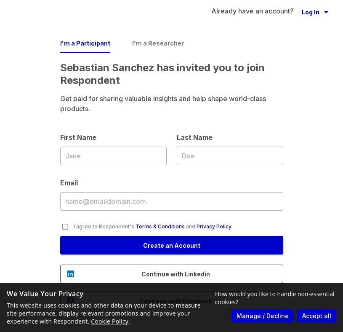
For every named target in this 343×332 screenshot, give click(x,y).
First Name (113, 155)
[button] (315, 12)
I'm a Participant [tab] (85, 43)
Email (171, 201)
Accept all (316, 315)
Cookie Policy (109, 321)
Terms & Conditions (160, 226)
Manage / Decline (263, 315)
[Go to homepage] (57, 12)
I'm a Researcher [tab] (158, 43)
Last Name (230, 155)
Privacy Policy (214, 226)
